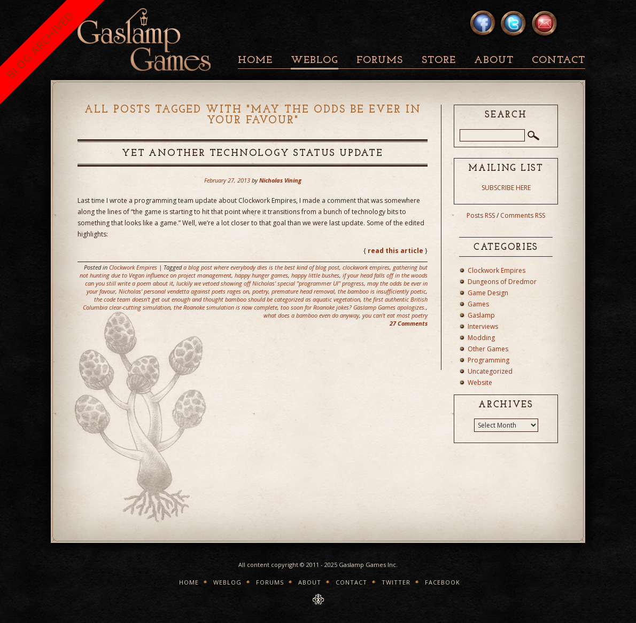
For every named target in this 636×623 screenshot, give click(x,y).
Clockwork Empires (133, 267)
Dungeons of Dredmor (502, 281)
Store (439, 61)
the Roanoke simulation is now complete (225, 307)
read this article (395, 250)
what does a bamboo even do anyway (311, 315)
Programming (488, 360)
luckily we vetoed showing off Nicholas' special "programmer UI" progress (270, 283)
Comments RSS (522, 215)
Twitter (396, 582)
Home (255, 61)
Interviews (483, 326)
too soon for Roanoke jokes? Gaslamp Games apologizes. (353, 307)
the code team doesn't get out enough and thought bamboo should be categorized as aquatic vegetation (227, 299)
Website (480, 382)
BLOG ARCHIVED (39, 45)
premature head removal (303, 291)
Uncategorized (490, 371)
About (494, 61)
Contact (558, 61)
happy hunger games (261, 275)
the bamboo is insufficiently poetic (382, 291)
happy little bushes (315, 275)
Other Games (488, 348)
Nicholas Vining (280, 180)
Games (478, 304)
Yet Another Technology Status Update (252, 153)
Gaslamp (481, 315)
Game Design (488, 292)
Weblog (314, 61)
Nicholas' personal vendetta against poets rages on (184, 291)
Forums (379, 61)
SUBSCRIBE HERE (506, 187)
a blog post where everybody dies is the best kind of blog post (261, 267)
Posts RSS (481, 215)
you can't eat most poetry (395, 315)
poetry (260, 291)
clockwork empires (366, 267)
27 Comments (409, 323)
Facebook (442, 582)
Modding (481, 337)
